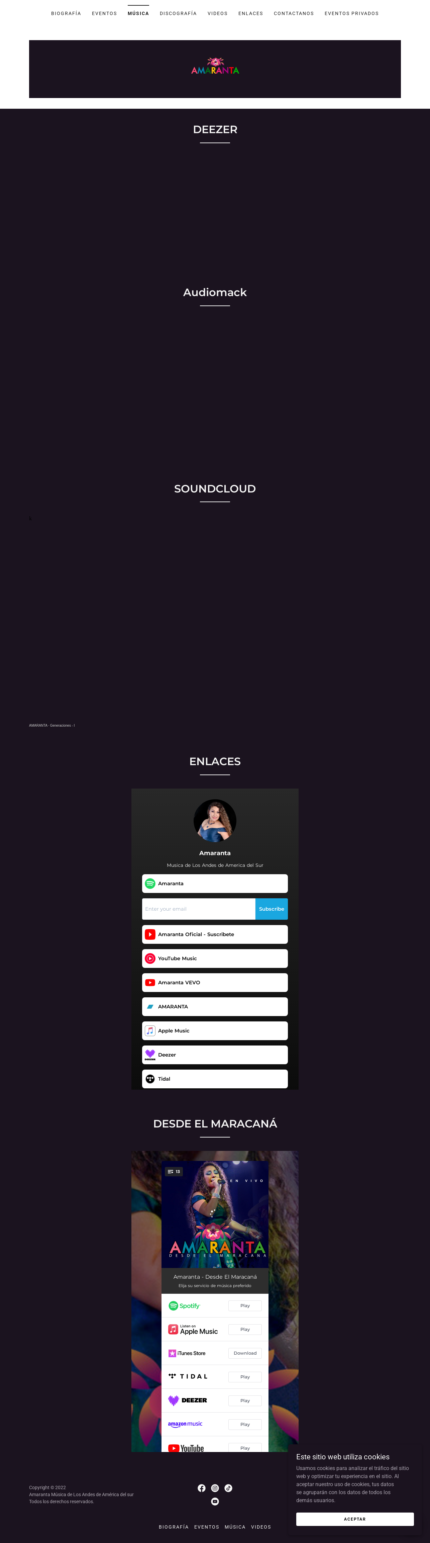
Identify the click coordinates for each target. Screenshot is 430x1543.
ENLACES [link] (250, 13)
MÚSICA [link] (138, 13)
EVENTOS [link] (104, 13)
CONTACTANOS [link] (294, 13)
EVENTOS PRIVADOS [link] (352, 13)
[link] (215, 69)
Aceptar (355, 1519)
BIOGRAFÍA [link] (66, 13)
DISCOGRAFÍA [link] (178, 13)
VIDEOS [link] (218, 13)
